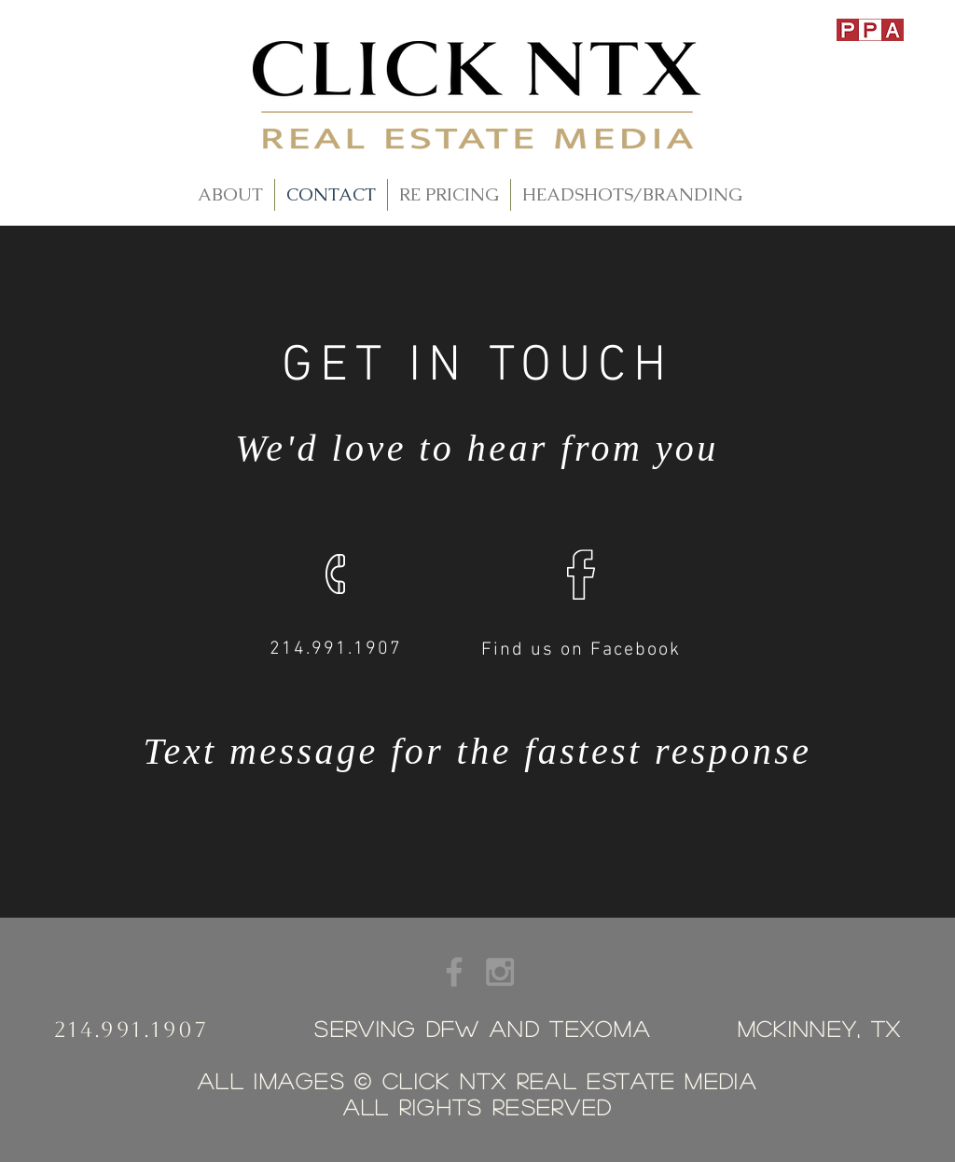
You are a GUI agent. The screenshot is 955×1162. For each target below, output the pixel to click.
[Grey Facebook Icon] (454, 971)
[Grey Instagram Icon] (499, 971)
